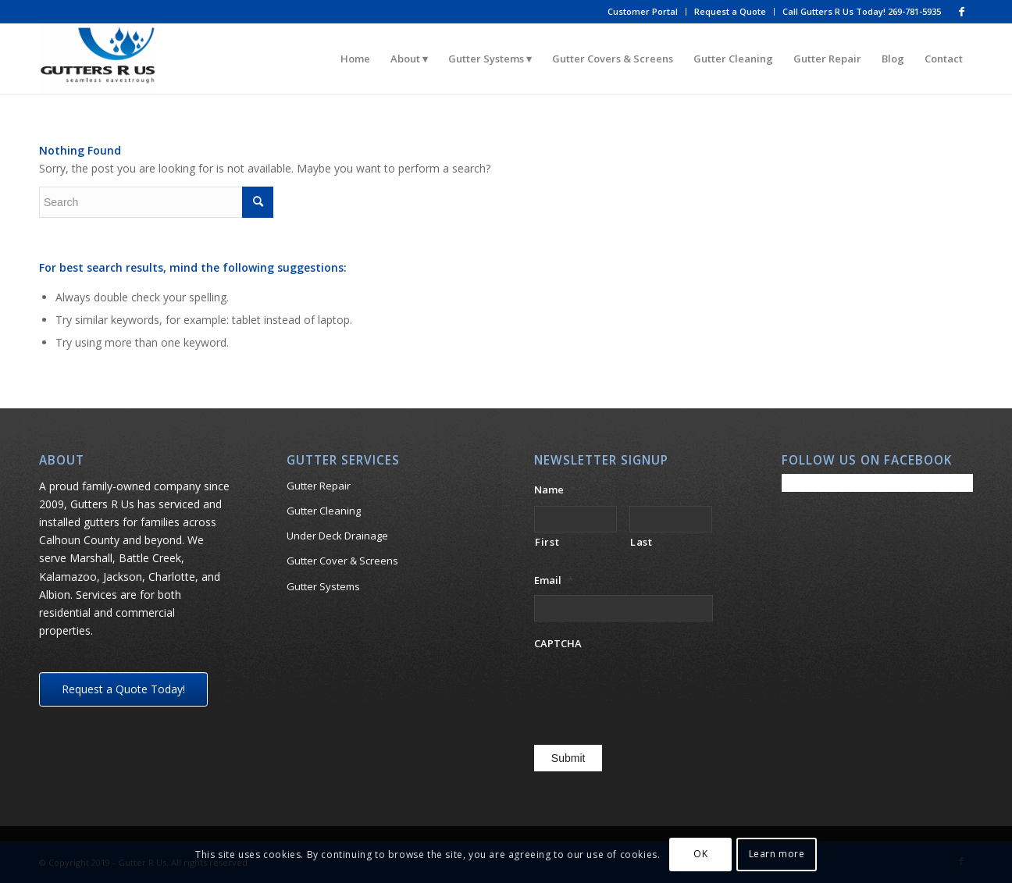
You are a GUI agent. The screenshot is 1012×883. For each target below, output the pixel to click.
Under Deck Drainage (337, 536)
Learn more (777, 853)
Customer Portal (643, 11)
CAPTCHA (558, 643)
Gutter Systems (323, 586)
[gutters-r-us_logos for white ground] (97, 58)
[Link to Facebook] (961, 11)
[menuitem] (643, 12)
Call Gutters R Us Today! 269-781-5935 (861, 11)
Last (641, 542)
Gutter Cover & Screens (342, 561)
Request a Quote (730, 11)
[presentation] (652, 689)
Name (554, 490)
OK (700, 853)
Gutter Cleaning (324, 511)
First (547, 542)
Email (553, 580)
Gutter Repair (319, 486)
